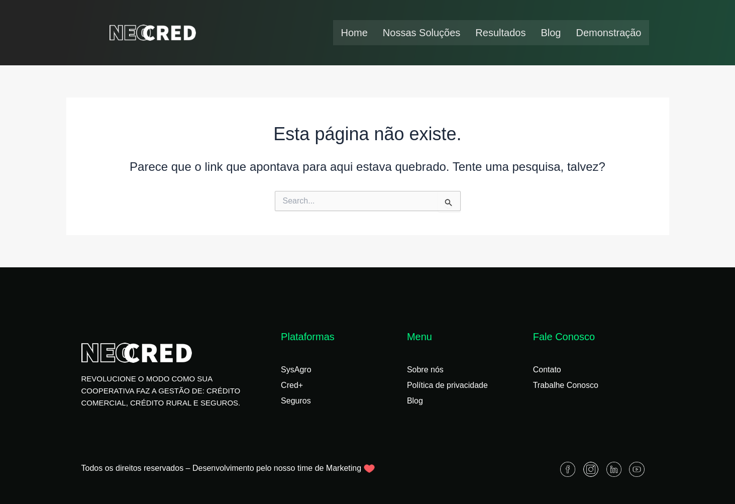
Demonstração (608, 32)
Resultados (500, 32)
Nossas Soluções (422, 32)
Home (354, 32)
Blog (551, 32)
